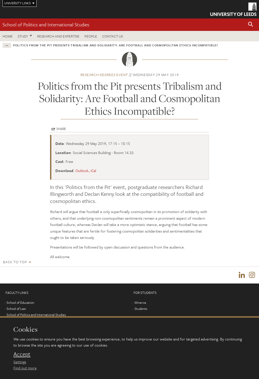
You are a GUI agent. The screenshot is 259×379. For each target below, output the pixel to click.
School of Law (16, 308)
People (90, 36)
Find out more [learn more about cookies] (25, 368)
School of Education (20, 302)
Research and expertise (58, 36)
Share (61, 128)
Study (23, 36)
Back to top (15, 261)
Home (8, 36)
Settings (19, 362)
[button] (250, 25)
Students (141, 308)
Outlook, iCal (85, 170)
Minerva (140, 302)
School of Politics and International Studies (46, 24)
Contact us (112, 36)
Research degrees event (104, 74)
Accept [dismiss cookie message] (21, 354)
